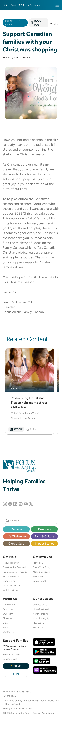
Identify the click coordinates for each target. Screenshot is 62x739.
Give (16, 666)
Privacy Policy (10, 708)
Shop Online (9, 581)
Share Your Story (41, 567)
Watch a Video (10, 590)
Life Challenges (16, 536)
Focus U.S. (38, 627)
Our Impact (9, 609)
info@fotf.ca (9, 696)
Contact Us (9, 632)
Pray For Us (39, 562)
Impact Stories (44, 543)
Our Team (8, 613)
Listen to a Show (11, 585)
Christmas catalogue (38, 213)
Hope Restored (41, 609)
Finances (7, 618)
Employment (39, 581)
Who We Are (9, 604)
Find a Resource (11, 576)
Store (16, 673)
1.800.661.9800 (23, 691)
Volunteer (38, 576)
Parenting (44, 529)
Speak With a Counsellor (15, 567)
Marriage (16, 529)
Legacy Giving (10, 659)
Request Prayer (11, 562)
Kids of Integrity (41, 618)
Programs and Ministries (15, 572)
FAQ (5, 627)
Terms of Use (25, 708)
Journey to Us (40, 604)
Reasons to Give (11, 654)
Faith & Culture (44, 536)
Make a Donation (41, 572)
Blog (5, 623)
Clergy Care (16, 543)
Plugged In (38, 623)
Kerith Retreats (40, 613)
